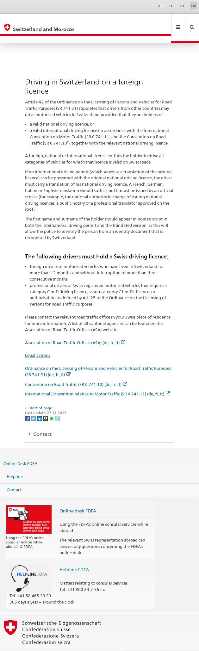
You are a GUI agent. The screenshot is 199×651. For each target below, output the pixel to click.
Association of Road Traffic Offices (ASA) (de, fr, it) (75, 329)
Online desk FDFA (77, 497)
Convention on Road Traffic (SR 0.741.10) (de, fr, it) (76, 370)
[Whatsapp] (52, 404)
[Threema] (46, 404)
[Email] (57, 404)
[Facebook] (28, 404)
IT (171, 5)
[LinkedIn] (40, 404)
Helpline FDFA (74, 556)
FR (182, 5)
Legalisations (37, 341)
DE (160, 5)
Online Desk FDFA (20, 449)
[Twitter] (34, 404)
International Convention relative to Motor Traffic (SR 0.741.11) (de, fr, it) (97, 380)
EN (193, 5)
